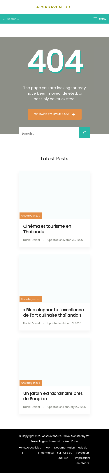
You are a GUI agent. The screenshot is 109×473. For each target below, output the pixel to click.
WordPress (71, 441)
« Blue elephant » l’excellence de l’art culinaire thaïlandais (53, 312)
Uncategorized (30, 215)
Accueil (31, 447)
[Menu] (95, 18)
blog (38, 447)
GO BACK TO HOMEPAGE (52, 114)
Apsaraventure (54, 7)
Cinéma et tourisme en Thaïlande (47, 229)
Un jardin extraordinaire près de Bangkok (52, 396)
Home (22, 447)
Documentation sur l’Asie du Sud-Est (64, 453)
